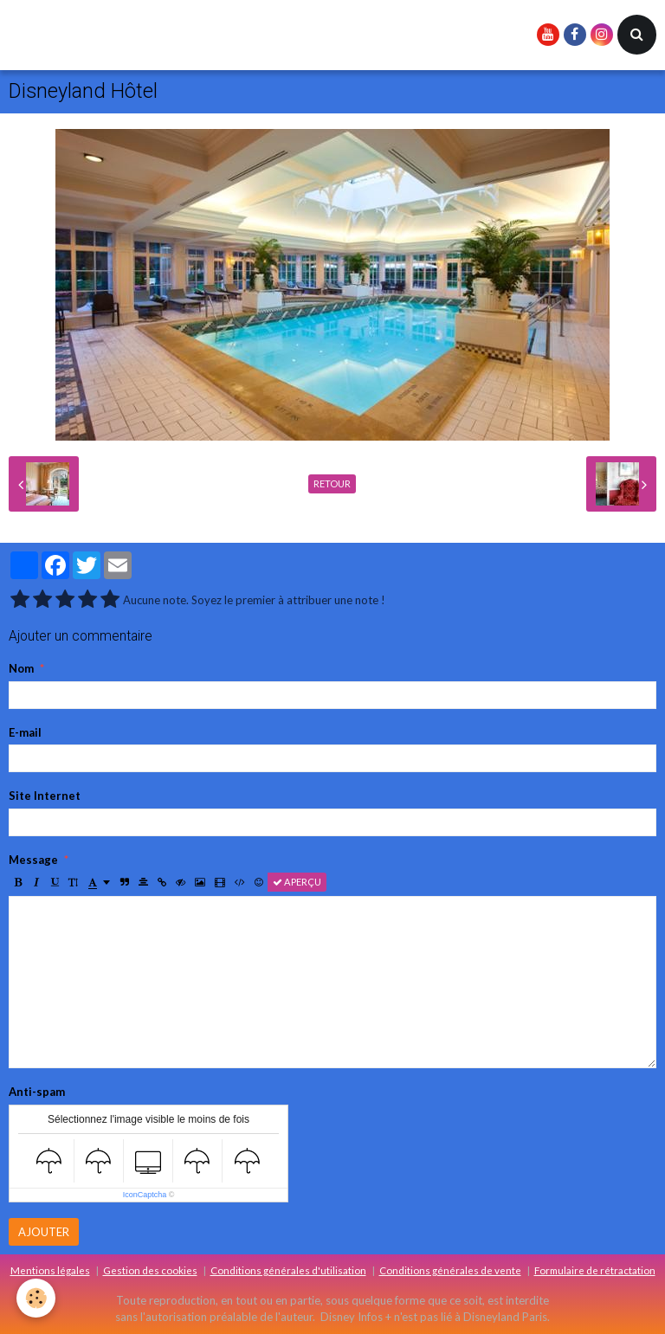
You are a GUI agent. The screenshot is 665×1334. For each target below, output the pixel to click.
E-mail (25, 732)
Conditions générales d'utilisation (288, 1270)
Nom (21, 668)
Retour (332, 483)
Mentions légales (50, 1270)
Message (33, 860)
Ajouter (43, 1232)
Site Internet (45, 795)
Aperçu (297, 881)
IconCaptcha (145, 1194)
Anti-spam (37, 1092)
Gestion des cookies (150, 1270)
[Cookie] (36, 1298)
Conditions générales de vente (450, 1270)
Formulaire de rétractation (594, 1270)
